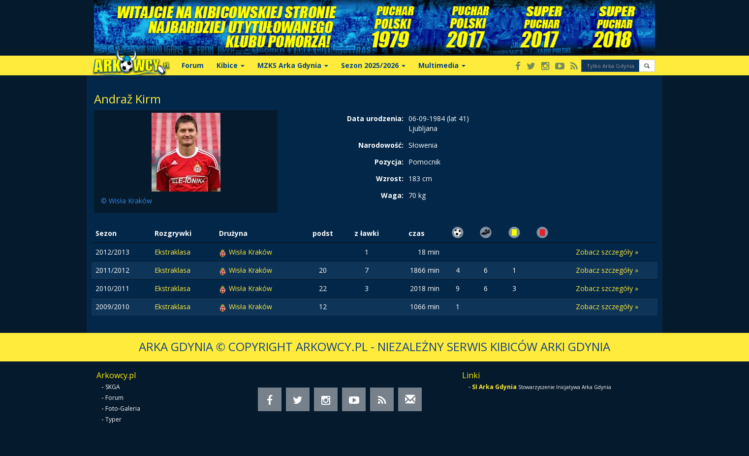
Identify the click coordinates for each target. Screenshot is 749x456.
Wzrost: (390, 178)
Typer (113, 419)
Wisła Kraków (250, 252)
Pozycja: (389, 161)
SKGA (112, 387)
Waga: (392, 195)
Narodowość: (381, 145)
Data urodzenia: (375, 118)
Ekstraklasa (172, 252)
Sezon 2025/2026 (373, 65)
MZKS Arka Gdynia (292, 65)
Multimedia (442, 65)
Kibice (231, 65)
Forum (193, 65)
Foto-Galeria (122, 408)
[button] (647, 66)
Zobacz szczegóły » (607, 252)
